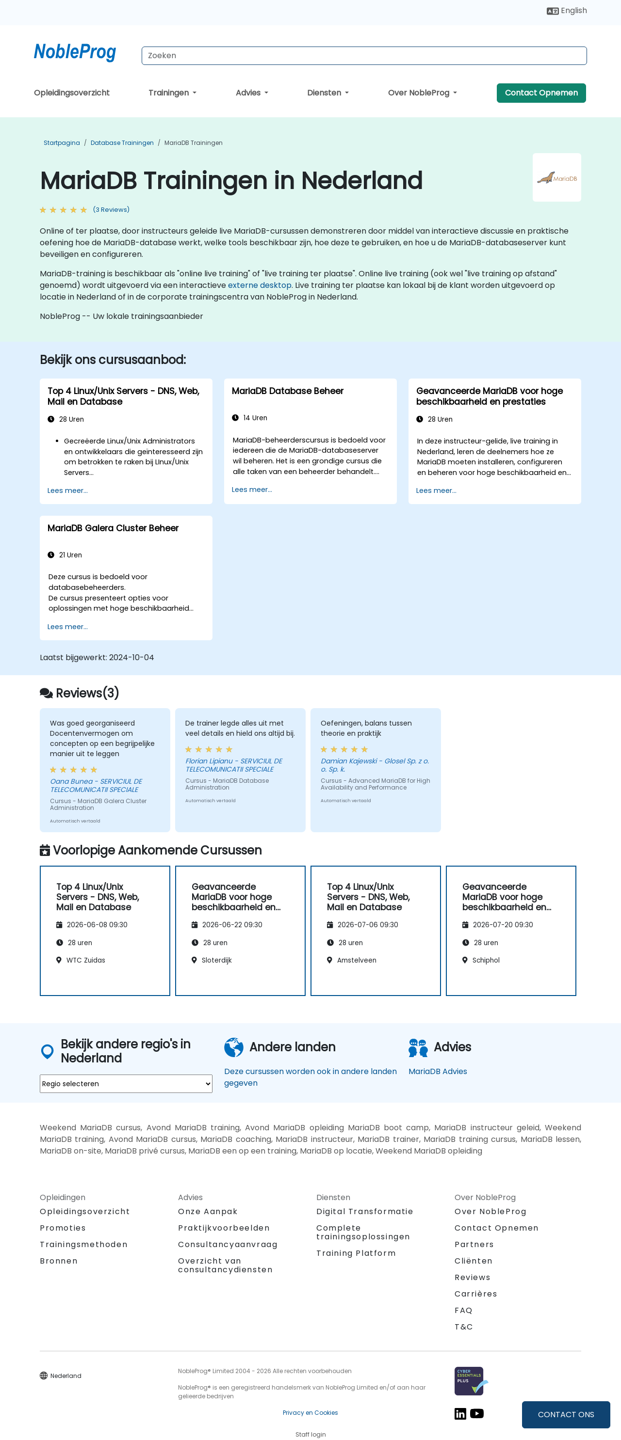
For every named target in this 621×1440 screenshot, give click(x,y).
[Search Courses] (364, 56)
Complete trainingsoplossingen (363, 1232)
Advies (249, 92)
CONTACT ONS (566, 1414)
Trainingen (169, 92)
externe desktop (260, 285)
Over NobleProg (419, 92)
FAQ (464, 1310)
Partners (474, 1244)
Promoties (63, 1228)
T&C (464, 1326)
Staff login (310, 1434)
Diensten (325, 92)
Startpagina (62, 143)
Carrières (476, 1293)
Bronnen (59, 1260)
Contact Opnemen (541, 92)
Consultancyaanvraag (228, 1244)
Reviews (472, 1277)
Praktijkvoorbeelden (224, 1228)
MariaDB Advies (438, 1071)
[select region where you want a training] (126, 1084)
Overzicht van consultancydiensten (225, 1265)
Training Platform (356, 1253)
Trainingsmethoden (84, 1244)
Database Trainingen (122, 143)
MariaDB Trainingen (193, 143)
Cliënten (474, 1260)
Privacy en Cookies (310, 1412)
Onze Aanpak (208, 1211)
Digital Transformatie (365, 1211)
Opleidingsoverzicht (72, 92)
